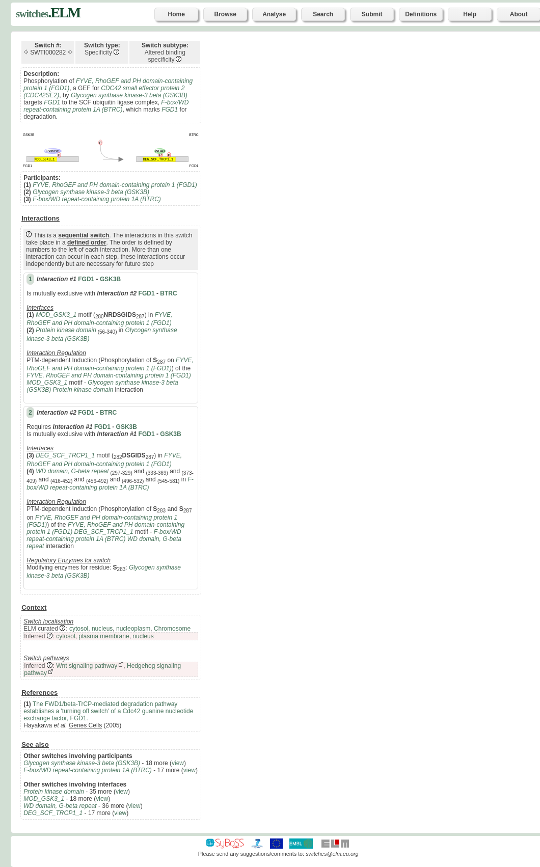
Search (323, 14)
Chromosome (172, 628)
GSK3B (110, 279)
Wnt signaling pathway (86, 665)
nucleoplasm (133, 628)
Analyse (274, 14)
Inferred (34, 636)
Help (469, 14)
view (178, 763)
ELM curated (40, 628)
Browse (225, 14)
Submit (372, 14)
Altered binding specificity (165, 56)
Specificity (98, 52)
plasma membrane (103, 636)
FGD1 (86, 279)
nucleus (102, 628)
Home (176, 14)
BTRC (168, 293)
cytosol (78, 628)
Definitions (421, 14)
